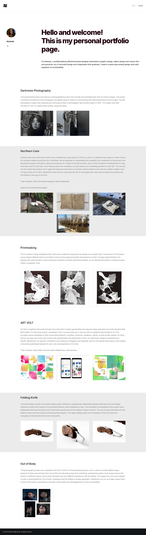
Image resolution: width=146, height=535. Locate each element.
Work (133, 5)
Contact (140, 5)
